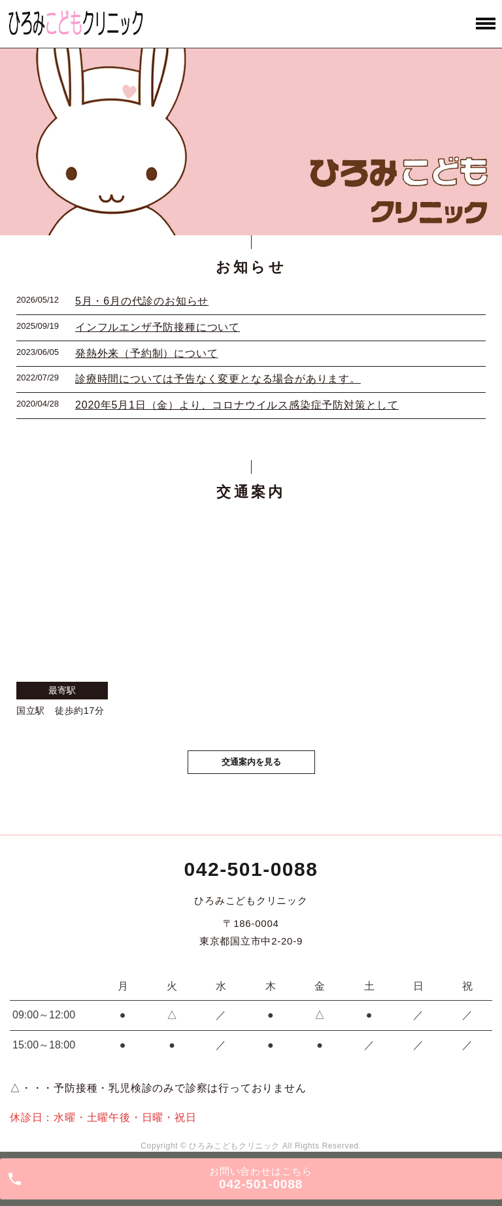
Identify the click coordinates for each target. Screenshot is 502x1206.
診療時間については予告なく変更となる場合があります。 (218, 378)
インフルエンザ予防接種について (157, 327)
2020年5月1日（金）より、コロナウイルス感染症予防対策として (237, 404)
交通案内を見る (251, 762)
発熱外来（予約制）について (146, 353)
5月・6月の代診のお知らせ (142, 301)
